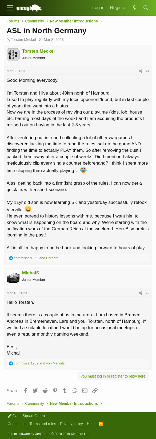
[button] (10, 8)
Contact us (17, 424)
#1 (147, 71)
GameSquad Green (26, 416)
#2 (147, 293)
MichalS (30, 272)
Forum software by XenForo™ (48, 434)
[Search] (145, 7)
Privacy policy (71, 424)
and (36, 258)
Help (91, 424)
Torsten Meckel (23, 39)
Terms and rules (43, 424)
